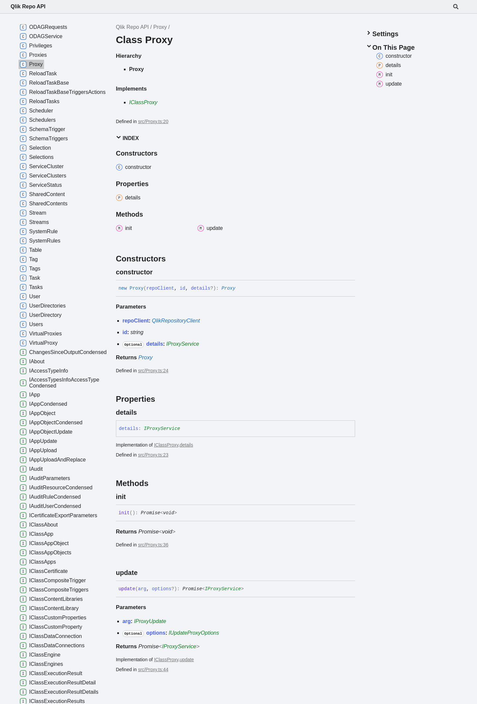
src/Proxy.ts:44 (153, 669)
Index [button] (127, 138)
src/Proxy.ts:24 (153, 370)
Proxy (160, 27)
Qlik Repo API (28, 6)
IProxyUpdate (150, 621)
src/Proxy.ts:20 (153, 121)
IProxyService (182, 344)
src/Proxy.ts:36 (153, 544)
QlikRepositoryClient (176, 320)
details (186, 445)
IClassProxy (143, 102)
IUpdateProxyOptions (194, 633)
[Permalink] (158, 272)
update (187, 659)
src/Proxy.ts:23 (153, 455)
